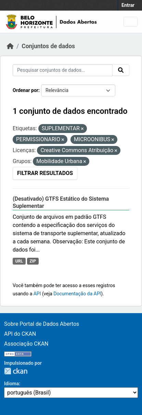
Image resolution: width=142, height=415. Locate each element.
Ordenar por (25, 90)
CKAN (15, 371)
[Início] (10, 46)
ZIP (32, 261)
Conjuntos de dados (48, 46)
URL (19, 261)
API (37, 293)
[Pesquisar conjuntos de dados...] (63, 70)
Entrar (127, 5)
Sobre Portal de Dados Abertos (41, 324)
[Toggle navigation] (131, 22)
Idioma (11, 383)
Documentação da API (77, 293)
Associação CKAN (26, 343)
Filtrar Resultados (45, 173)
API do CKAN (20, 334)
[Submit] (120, 70)
